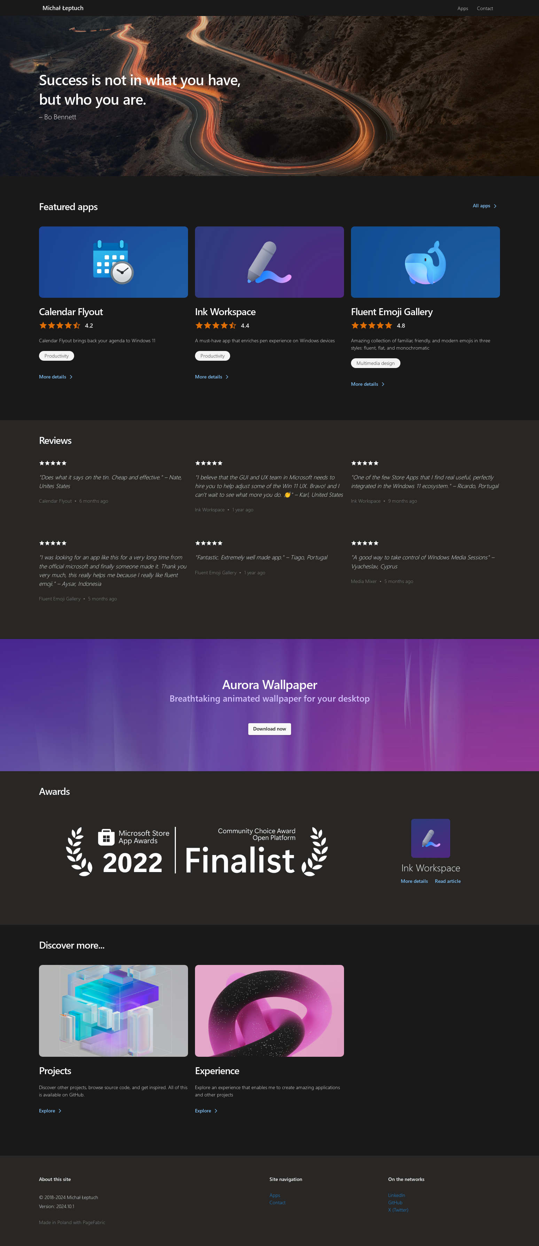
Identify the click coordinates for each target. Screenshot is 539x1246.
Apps (463, 8)
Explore (47, 1110)
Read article (448, 881)
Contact (485, 8)
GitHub (395, 1202)
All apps (481, 205)
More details (52, 376)
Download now (269, 728)
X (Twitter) (398, 1209)
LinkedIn (396, 1195)
